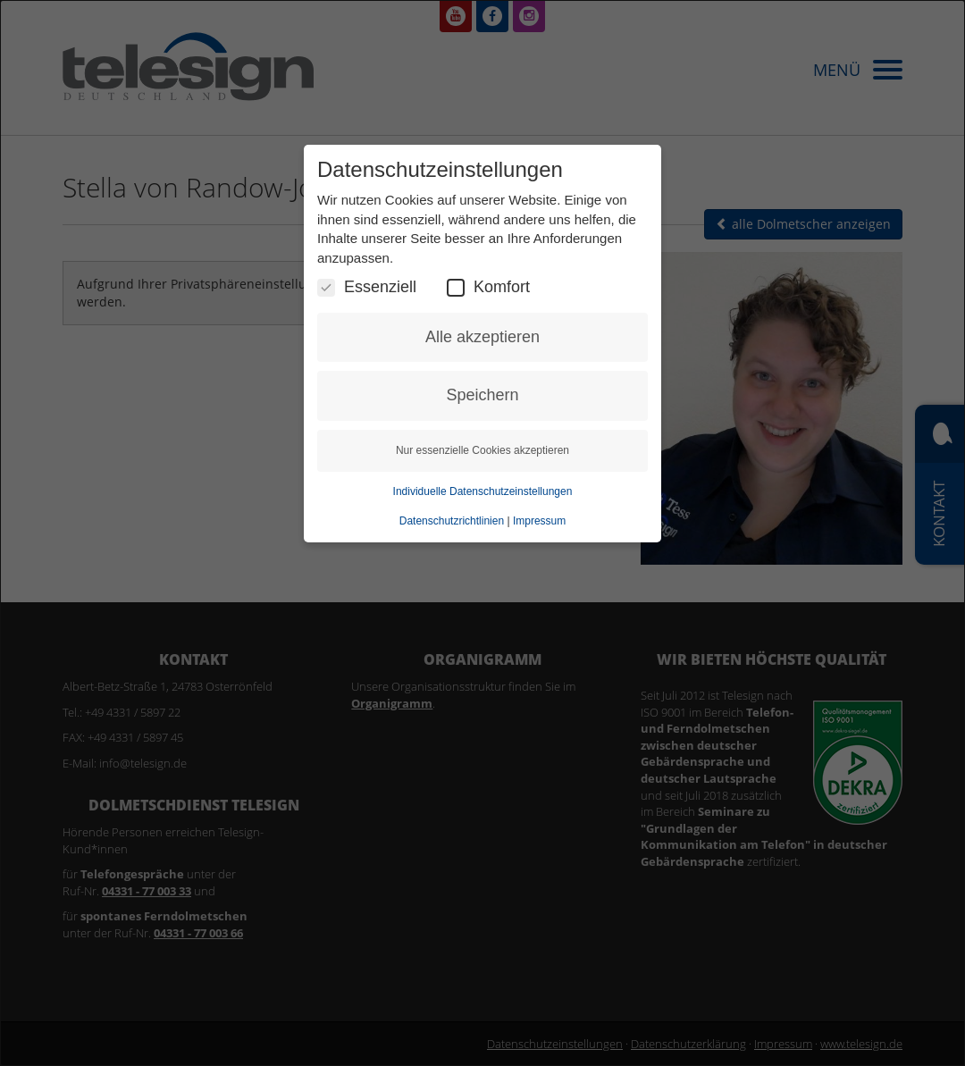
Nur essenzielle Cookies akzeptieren (482, 450)
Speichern (482, 395)
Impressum (539, 521)
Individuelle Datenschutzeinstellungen (483, 491)
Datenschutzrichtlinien (451, 521)
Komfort (488, 287)
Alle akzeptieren (482, 337)
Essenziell (366, 287)
